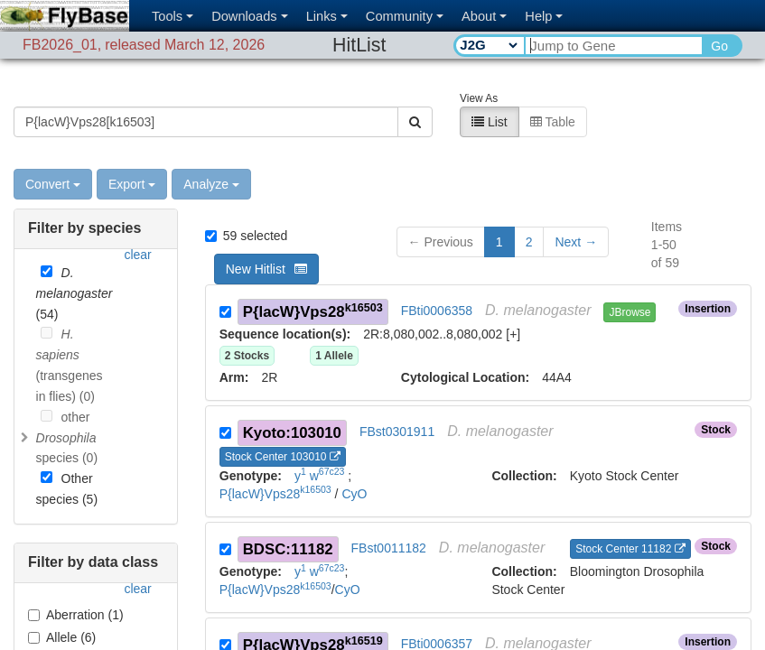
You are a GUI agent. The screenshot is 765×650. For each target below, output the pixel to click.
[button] (576, 221)
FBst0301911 (396, 411)
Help (544, 16)
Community (404, 16)
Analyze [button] (211, 163)
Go (719, 46)
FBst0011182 (388, 527)
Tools (172, 16)
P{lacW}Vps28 (313, 290)
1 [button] (499, 221)
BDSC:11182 (288, 528)
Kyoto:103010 (292, 412)
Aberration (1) (76, 594)
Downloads (249, 16)
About (484, 16)
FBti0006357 (436, 623)
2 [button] (529, 221)
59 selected (246, 215)
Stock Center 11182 (630, 528)
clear (137, 234)
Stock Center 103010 (283, 436)
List (489, 101)
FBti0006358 (436, 290)
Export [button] (131, 163)
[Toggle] (25, 417)
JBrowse (629, 291)
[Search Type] (488, 45)
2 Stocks (247, 335)
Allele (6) (62, 616)
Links (327, 16)
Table (552, 101)
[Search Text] (613, 45)
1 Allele (334, 335)
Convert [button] (52, 163)
